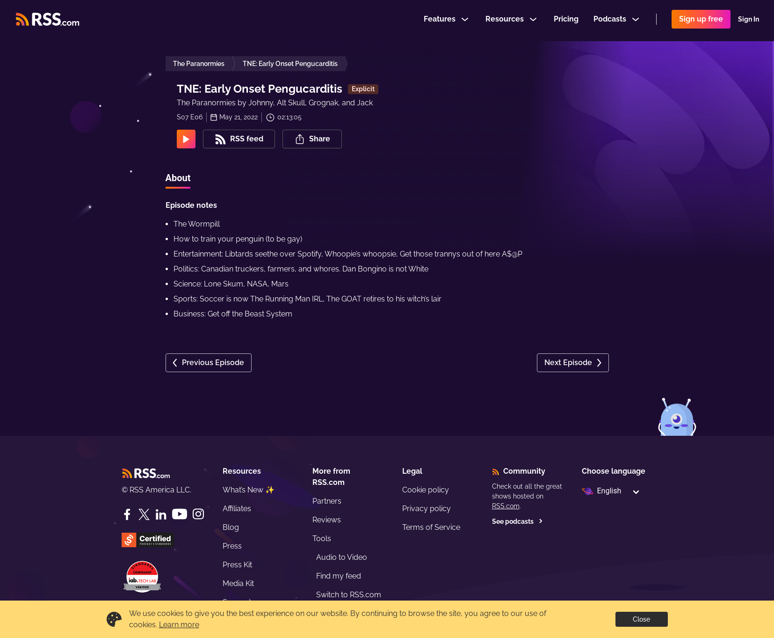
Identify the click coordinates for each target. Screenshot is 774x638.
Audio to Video (341, 557)
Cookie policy (425, 489)
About (178, 177)
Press (232, 546)
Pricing (566, 20)
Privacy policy (426, 508)
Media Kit (238, 583)
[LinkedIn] (160, 514)
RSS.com (506, 506)
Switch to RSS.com (348, 594)
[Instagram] (198, 514)
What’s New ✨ (249, 489)
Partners (326, 501)
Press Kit (237, 564)
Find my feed (338, 576)
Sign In (748, 20)
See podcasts (517, 521)
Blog (231, 527)
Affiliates (237, 508)
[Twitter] (144, 514)
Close (641, 619)
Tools (321, 538)
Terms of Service (431, 527)
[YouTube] (179, 514)
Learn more (179, 624)
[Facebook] (127, 514)
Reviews (326, 519)
